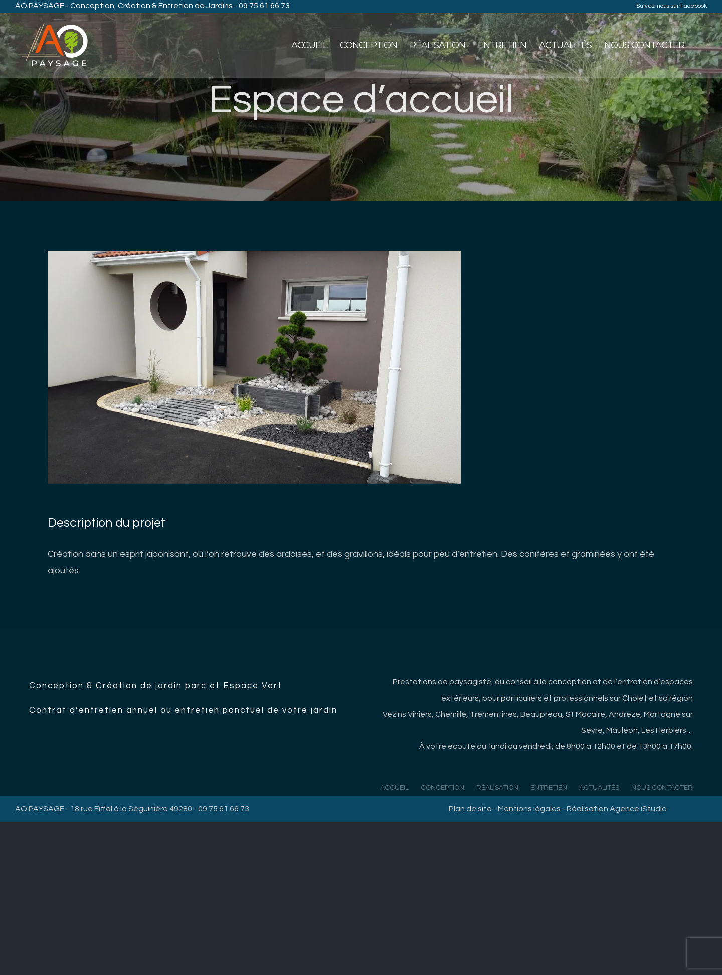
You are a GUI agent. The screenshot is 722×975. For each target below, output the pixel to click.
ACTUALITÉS (599, 787)
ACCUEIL (394, 787)
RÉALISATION (497, 787)
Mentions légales (529, 809)
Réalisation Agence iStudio (617, 809)
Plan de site (470, 809)
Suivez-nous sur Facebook (671, 6)
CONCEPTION (442, 787)
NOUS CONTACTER (662, 787)
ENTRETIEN (548, 787)
